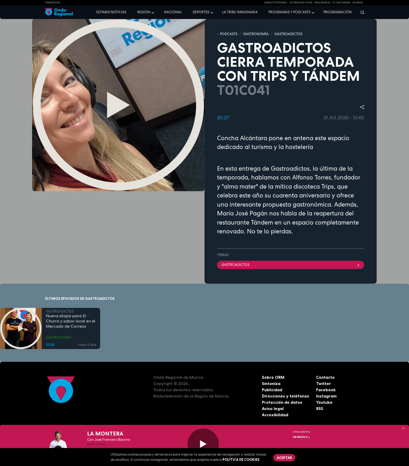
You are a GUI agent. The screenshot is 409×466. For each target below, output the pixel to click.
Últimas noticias (111, 12)
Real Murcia (322, 2)
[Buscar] (360, 12)
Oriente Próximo (275, 2)
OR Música (301, 437)
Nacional (173, 12)
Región (143, 12)
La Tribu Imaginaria (240, 12)
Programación (337, 12)
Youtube (324, 402)
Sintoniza (271, 383)
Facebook (326, 389)
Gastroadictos (290, 265)
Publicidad (272, 389)
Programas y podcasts (289, 12)
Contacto (325, 377)
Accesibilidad (275, 414)
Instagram (326, 396)
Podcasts (228, 34)
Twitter (323, 383)
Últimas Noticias (300, 2)
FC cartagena (341, 2)
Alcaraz (357, 2)
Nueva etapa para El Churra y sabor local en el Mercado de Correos (70, 321)
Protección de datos (282, 402)
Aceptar (284, 458)
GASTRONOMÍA (256, 34)
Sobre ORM (273, 377)
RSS (319, 408)
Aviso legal (273, 408)
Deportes (201, 12)
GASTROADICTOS (288, 34)
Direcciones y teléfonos (285, 396)
